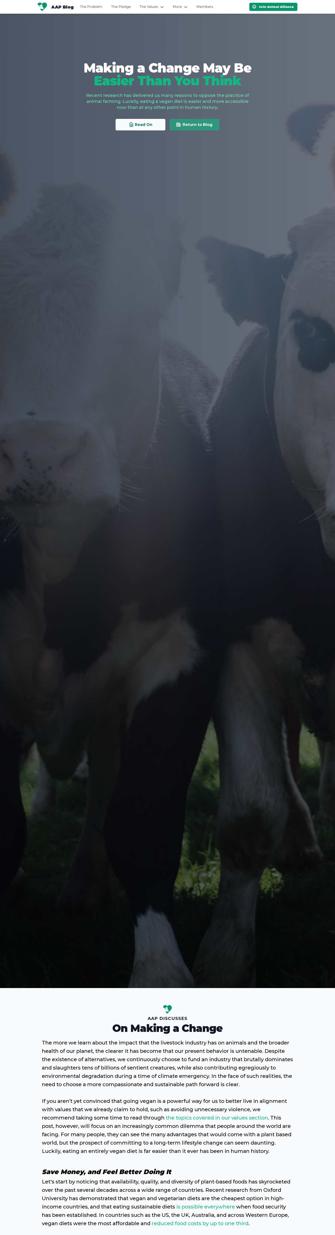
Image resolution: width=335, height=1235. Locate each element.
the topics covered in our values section (217, 1118)
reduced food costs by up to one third (200, 1223)
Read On (140, 153)
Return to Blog (194, 153)
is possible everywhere (205, 1207)
